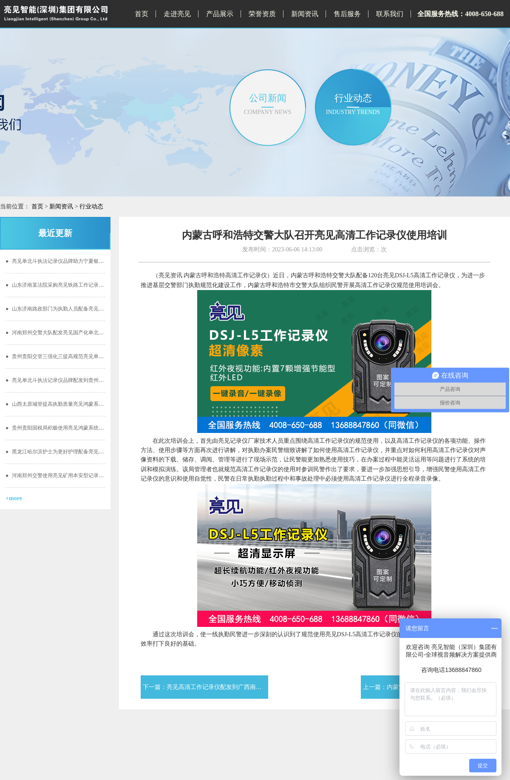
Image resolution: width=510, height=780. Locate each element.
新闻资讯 (304, 13)
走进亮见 (177, 13)
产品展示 (219, 13)
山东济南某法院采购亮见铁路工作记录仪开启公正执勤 (70, 285)
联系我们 (389, 13)
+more (14, 498)
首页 (141, 13)
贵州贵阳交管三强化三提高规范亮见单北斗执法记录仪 (70, 356)
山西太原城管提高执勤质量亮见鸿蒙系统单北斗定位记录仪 (75, 404)
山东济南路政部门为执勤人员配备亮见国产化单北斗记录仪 (75, 309)
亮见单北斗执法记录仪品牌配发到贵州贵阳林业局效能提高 (75, 380)
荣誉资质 (262, 13)
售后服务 (347, 13)
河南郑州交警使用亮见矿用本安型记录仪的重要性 (65, 475)
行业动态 (91, 206)
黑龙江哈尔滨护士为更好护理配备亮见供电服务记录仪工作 (75, 452)
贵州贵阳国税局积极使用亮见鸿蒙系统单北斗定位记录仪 (72, 428)
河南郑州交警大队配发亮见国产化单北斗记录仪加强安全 (72, 333)
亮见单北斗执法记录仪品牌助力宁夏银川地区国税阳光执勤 (75, 261)
